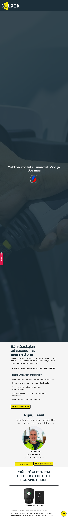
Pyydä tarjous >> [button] (20, 406)
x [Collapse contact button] (1, 252)
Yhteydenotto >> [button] (43, 463)
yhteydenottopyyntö (25, 368)
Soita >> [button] (24, 464)
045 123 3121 (36, 454)
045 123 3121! (50, 368)
